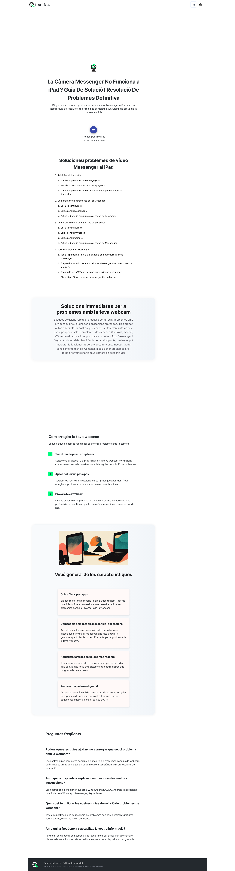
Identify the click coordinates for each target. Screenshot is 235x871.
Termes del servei (52, 863)
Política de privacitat (73, 863)
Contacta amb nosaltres (93, 866)
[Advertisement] (117, 31)
